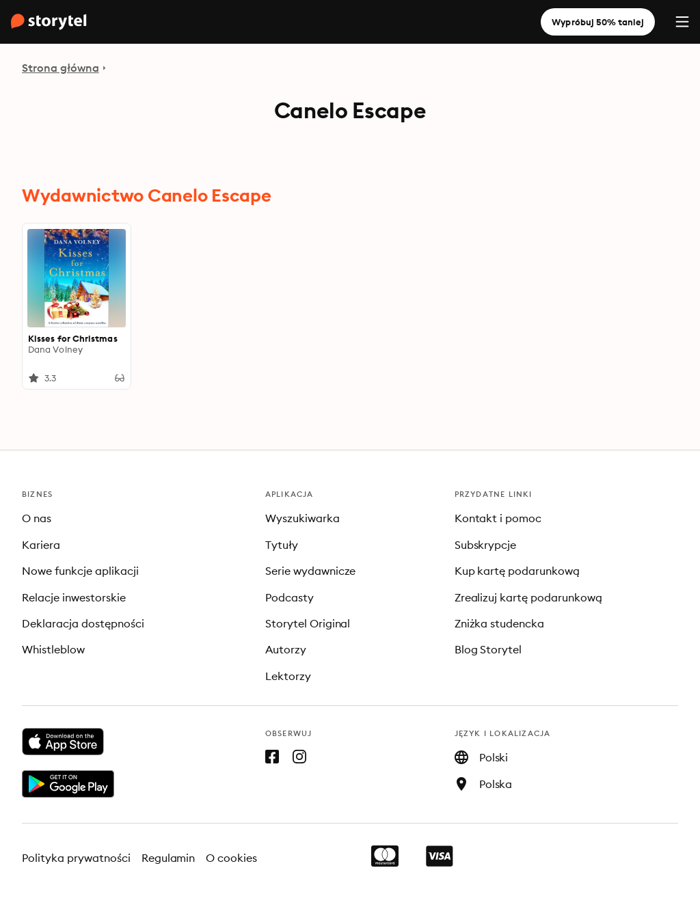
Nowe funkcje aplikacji (80, 571)
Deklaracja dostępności (83, 623)
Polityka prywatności (76, 858)
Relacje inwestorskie (74, 597)
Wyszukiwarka (302, 518)
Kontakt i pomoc (498, 518)
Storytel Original (308, 623)
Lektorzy (288, 676)
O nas (36, 518)
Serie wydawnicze (310, 571)
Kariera (41, 545)
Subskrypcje (486, 545)
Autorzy (285, 649)
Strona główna (60, 67)
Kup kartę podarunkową (517, 571)
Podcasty (289, 597)
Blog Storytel (488, 649)
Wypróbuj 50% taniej (598, 21)
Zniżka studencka (500, 623)
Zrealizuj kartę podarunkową (528, 597)
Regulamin (169, 858)
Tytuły (281, 545)
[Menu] (682, 21)
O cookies (231, 858)
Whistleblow (53, 649)
